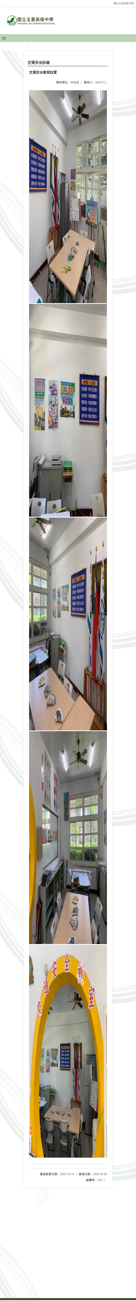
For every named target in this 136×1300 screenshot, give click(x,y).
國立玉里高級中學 (124, 3)
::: (27, 46)
